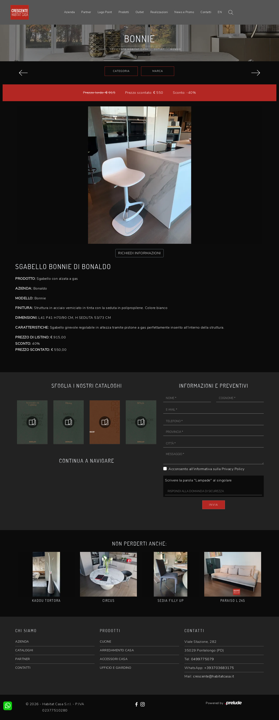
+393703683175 (219, 667)
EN (220, 12)
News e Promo (184, 12)
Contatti (206, 12)
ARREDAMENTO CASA (117, 650)
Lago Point (105, 12)
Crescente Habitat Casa (129, 49)
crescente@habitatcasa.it (213, 676)
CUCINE (105, 642)
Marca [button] (157, 71)
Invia (213, 505)
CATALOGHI (24, 650)
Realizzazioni (159, 12)
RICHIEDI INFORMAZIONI (139, 253)
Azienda (69, 12)
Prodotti (124, 12)
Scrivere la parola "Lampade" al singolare (198, 480)
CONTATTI (22, 668)
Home (102, 49)
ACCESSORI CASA (114, 659)
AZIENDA (22, 642)
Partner (86, 12)
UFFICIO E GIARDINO (115, 668)
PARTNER (22, 659)
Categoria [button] (121, 71)
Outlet (140, 12)
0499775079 (202, 659)
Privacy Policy (233, 469)
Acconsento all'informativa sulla (206, 469)
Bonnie (175, 49)
